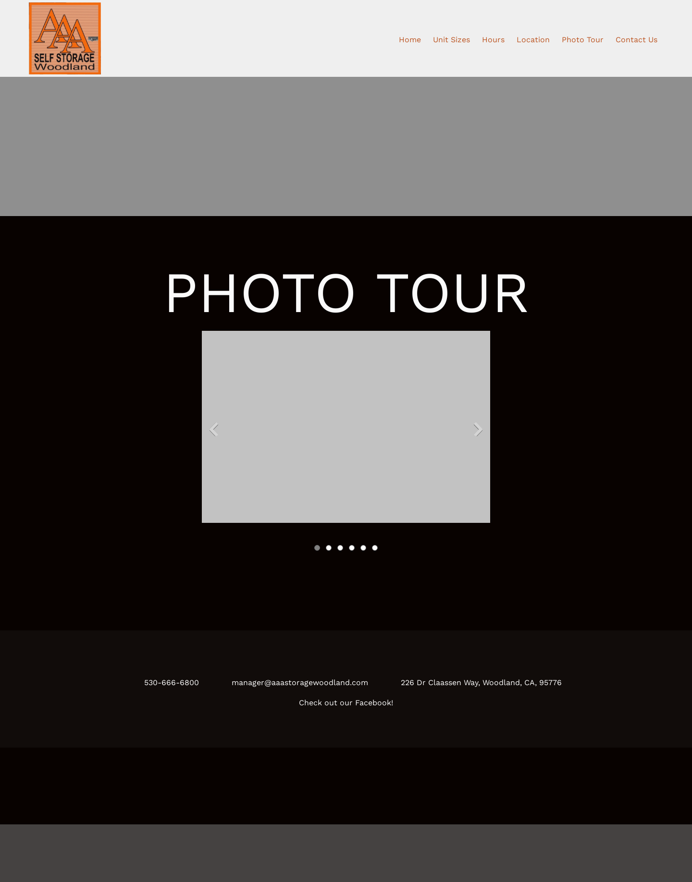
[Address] (474, 682)
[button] (346, 431)
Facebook (373, 702)
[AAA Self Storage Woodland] (65, 38)
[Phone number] (165, 682)
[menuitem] (410, 38)
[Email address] (293, 682)
